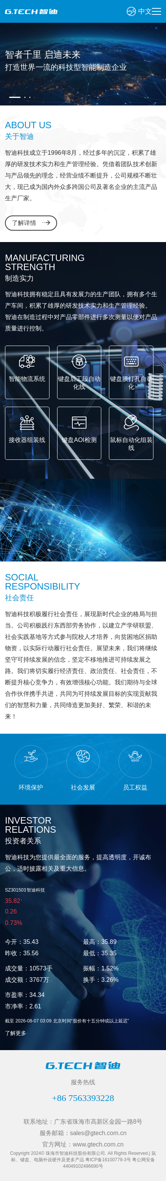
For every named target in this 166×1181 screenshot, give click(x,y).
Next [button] (33, 97)
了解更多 (15, 1033)
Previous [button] (6, 97)
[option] (83, 64)
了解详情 (24, 223)
